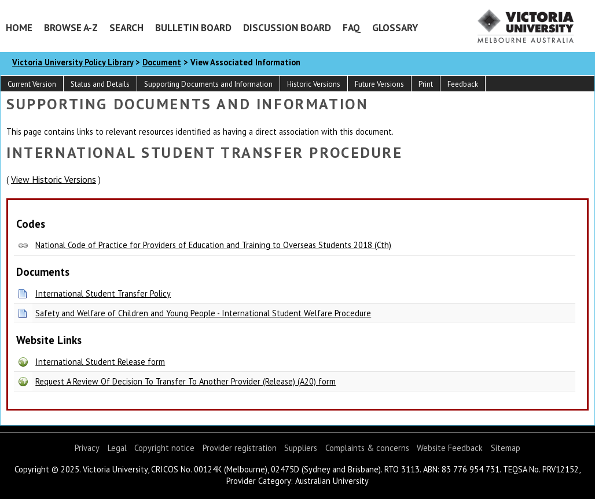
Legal (117, 447)
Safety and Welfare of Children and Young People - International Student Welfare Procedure (203, 313)
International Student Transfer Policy (103, 293)
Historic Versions (313, 84)
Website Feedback (450, 447)
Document (161, 62)
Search (126, 27)
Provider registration (240, 447)
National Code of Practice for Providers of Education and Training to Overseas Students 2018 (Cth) (213, 244)
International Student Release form (100, 361)
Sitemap (505, 447)
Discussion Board (287, 27)
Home (19, 27)
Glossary (395, 27)
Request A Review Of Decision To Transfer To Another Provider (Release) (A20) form (185, 381)
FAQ (352, 27)
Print (425, 84)
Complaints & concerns (367, 447)
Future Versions (379, 84)
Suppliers (300, 447)
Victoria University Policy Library (72, 62)
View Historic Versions (53, 179)
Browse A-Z (71, 27)
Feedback (462, 84)
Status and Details (100, 84)
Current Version (32, 84)
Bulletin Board (193, 27)
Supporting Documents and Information (208, 84)
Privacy (87, 447)
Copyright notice (164, 447)
